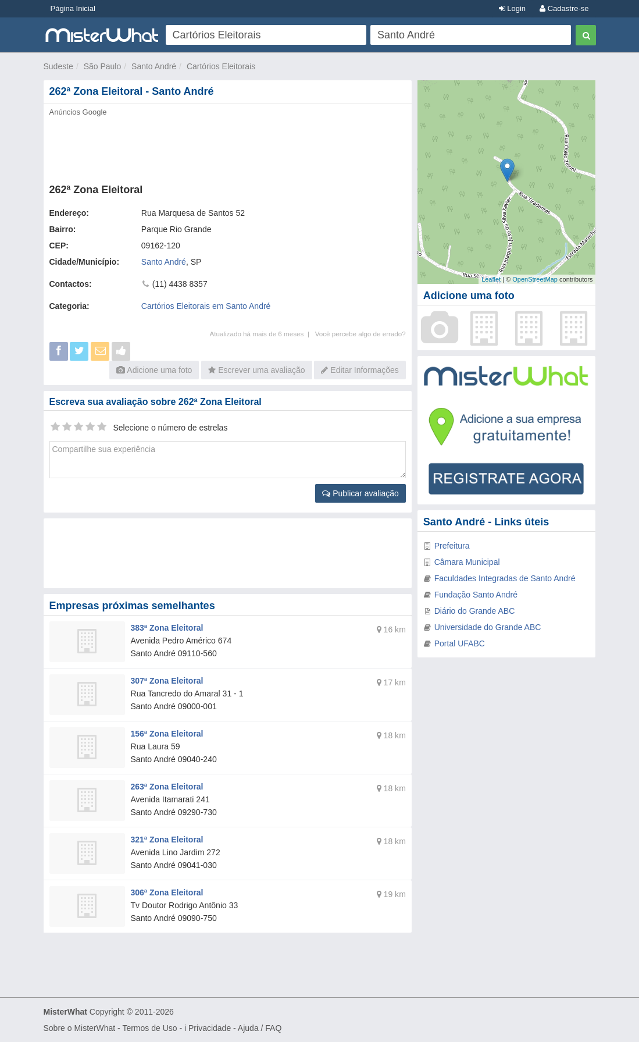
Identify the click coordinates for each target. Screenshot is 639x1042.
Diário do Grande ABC (474, 611)
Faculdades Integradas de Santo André (505, 578)
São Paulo (103, 66)
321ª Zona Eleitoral (167, 839)
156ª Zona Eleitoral (167, 733)
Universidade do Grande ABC (487, 627)
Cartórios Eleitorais (221, 66)
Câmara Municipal (467, 562)
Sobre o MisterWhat (80, 1028)
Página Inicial (73, 8)
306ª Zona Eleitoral (167, 892)
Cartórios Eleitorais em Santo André (206, 306)
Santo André (153, 66)
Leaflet (491, 279)
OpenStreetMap (535, 279)
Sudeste (58, 66)
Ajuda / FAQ (259, 1028)
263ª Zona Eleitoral (167, 786)
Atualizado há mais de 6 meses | (262, 333)
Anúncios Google (78, 112)
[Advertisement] (228, 146)
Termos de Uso (149, 1028)
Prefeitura (452, 545)
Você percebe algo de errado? (360, 333)
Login (512, 8)
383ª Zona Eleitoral (167, 627)
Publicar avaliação (360, 493)
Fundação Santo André (475, 594)
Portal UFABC (459, 643)
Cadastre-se (564, 8)
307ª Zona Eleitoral (167, 680)
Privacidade (209, 1028)
